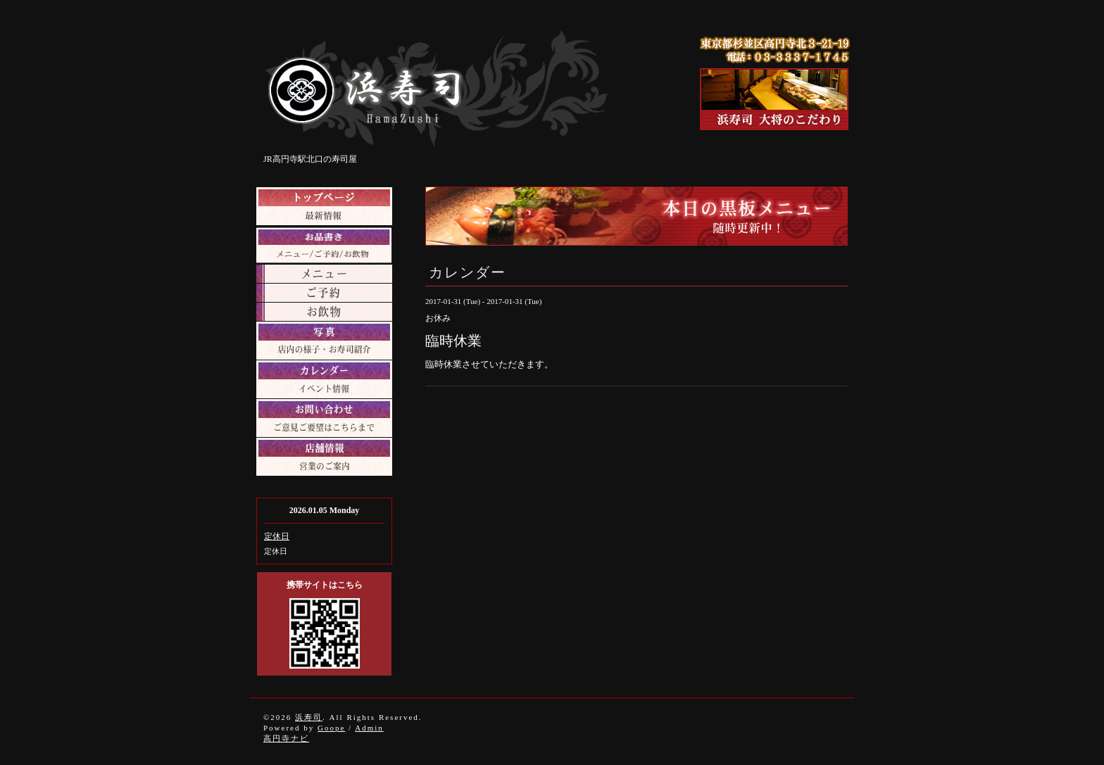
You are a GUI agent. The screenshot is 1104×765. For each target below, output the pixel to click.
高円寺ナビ (286, 738)
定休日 (276, 536)
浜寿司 (308, 717)
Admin (369, 727)
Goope (331, 727)
